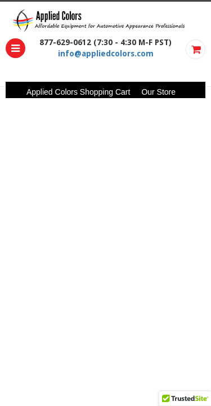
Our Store (158, 91)
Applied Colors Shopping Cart (78, 91)
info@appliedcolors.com (106, 53)
